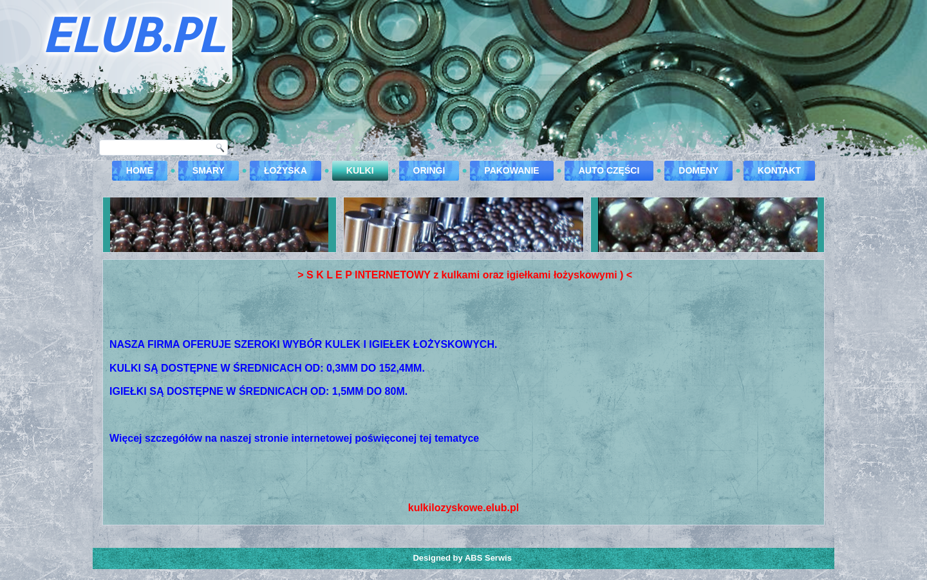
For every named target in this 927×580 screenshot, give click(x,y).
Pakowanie (511, 170)
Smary (208, 170)
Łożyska (285, 170)
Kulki (360, 170)
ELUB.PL (132, 34)
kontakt (779, 170)
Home (139, 170)
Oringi (429, 170)
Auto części (609, 170)
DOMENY (698, 170)
